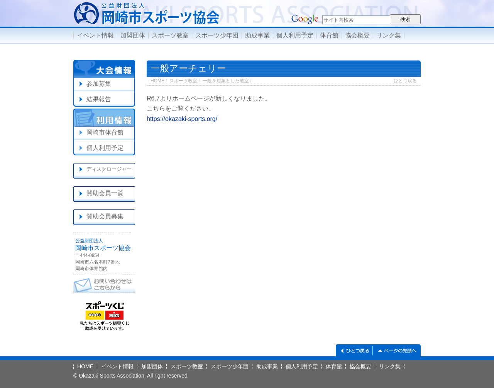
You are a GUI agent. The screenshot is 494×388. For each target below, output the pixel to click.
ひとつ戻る (405, 80)
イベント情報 (95, 35)
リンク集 (388, 35)
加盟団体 (132, 35)
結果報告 (98, 99)
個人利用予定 (294, 35)
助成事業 (257, 35)
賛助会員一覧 (105, 193)
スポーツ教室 (170, 35)
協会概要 (357, 35)
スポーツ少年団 (217, 35)
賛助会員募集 (105, 216)
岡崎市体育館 (105, 132)
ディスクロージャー (109, 169)
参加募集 (98, 83)
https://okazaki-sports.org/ (182, 119)
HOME (157, 80)
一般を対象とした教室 (226, 80)
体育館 (329, 35)
